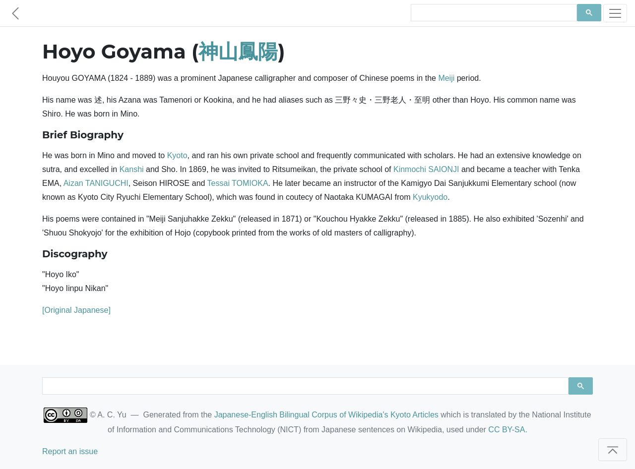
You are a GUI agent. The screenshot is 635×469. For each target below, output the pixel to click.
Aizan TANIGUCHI (96, 183)
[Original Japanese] (76, 310)
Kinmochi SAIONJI (426, 169)
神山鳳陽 (238, 51)
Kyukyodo (430, 197)
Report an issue (70, 451)
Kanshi (132, 169)
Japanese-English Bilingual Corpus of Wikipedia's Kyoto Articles (326, 414)
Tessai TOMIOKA (237, 183)
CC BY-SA (506, 429)
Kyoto (177, 155)
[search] (493, 12)
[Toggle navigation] (615, 13)
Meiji (446, 78)
